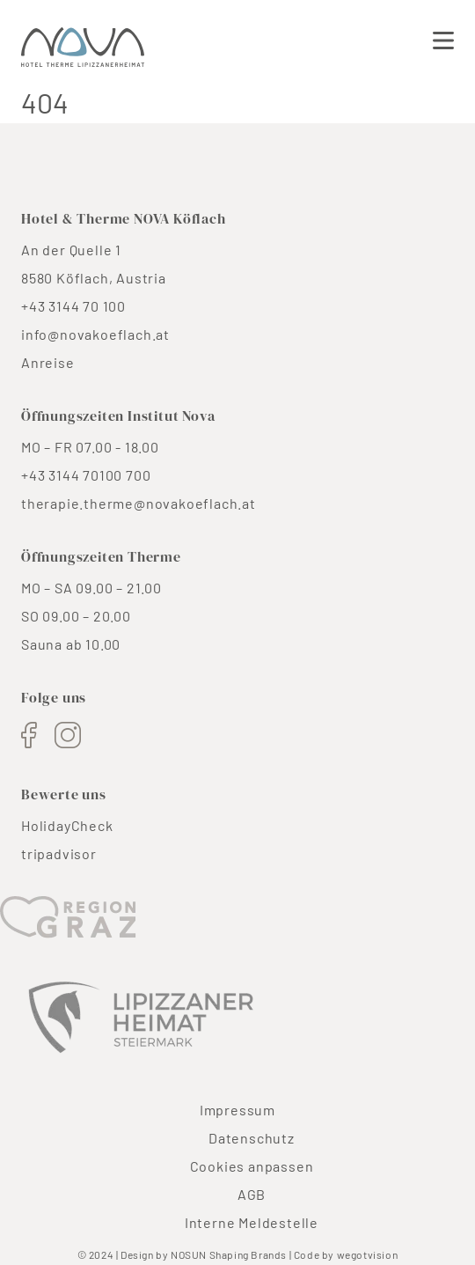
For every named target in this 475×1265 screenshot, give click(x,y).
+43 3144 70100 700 (85, 475)
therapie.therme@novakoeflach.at (138, 503)
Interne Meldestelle (251, 1222)
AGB (252, 1194)
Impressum (237, 1109)
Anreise (48, 362)
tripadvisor (59, 853)
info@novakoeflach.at (95, 334)
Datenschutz (251, 1137)
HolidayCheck (67, 825)
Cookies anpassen (252, 1166)
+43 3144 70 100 (73, 306)
